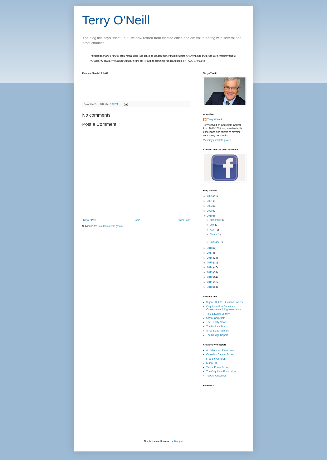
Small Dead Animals (217, 330)
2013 (210, 272)
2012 (210, 277)
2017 (210, 252)
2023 (210, 205)
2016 (210, 257)
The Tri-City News (216, 322)
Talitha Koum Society (218, 313)
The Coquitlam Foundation (221, 371)
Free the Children (216, 358)
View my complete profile (217, 140)
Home (137, 220)
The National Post (216, 326)
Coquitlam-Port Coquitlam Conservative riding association (223, 308)
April (213, 229)
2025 (210, 196)
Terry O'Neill (116, 20)
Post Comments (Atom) (110, 226)
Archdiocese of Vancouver (220, 350)
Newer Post (89, 220)
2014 (210, 267)
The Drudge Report (217, 335)
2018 (210, 248)
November (216, 219)
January (215, 242)
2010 (210, 286)
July (212, 224)
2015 (210, 262)
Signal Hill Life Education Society (224, 302)
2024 (210, 200)
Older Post (184, 220)
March (214, 234)
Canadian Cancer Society (220, 354)
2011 (210, 282)
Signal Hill (211, 363)
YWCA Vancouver (216, 375)
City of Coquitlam (215, 318)
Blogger (178, 441)
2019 (210, 215)
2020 (210, 210)
